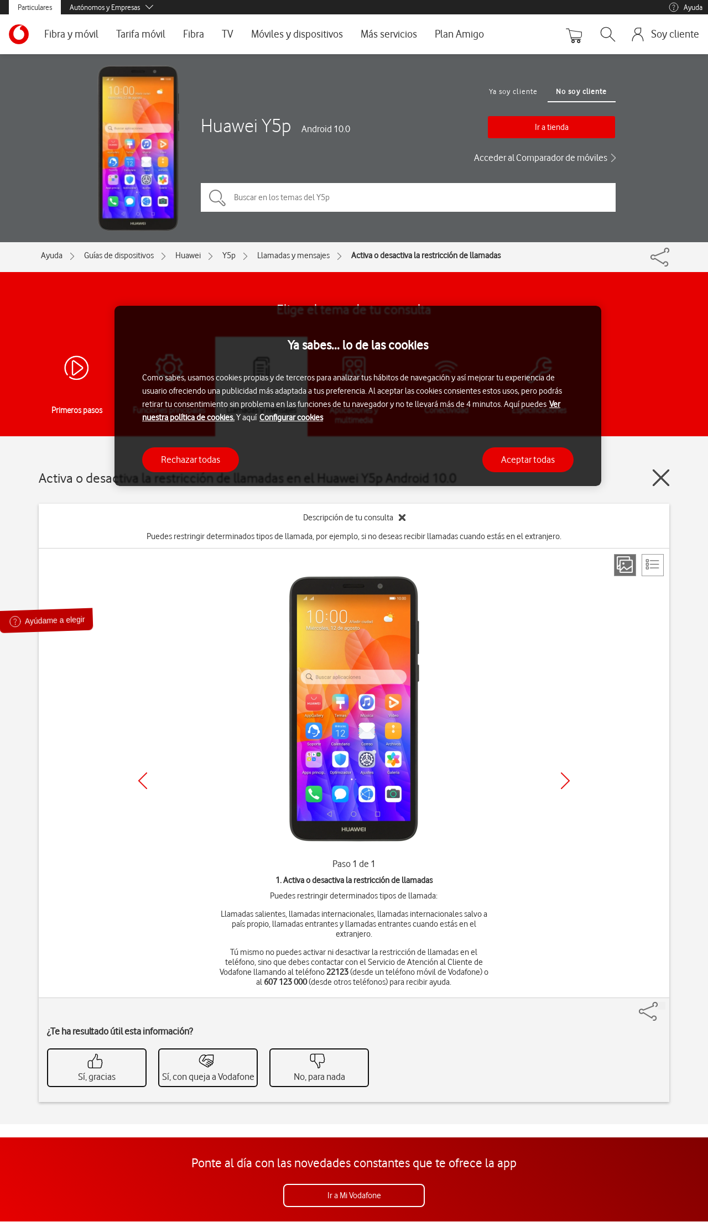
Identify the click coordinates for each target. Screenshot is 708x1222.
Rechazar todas (190, 459)
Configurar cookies (291, 417)
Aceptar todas (528, 459)
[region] (357, 396)
